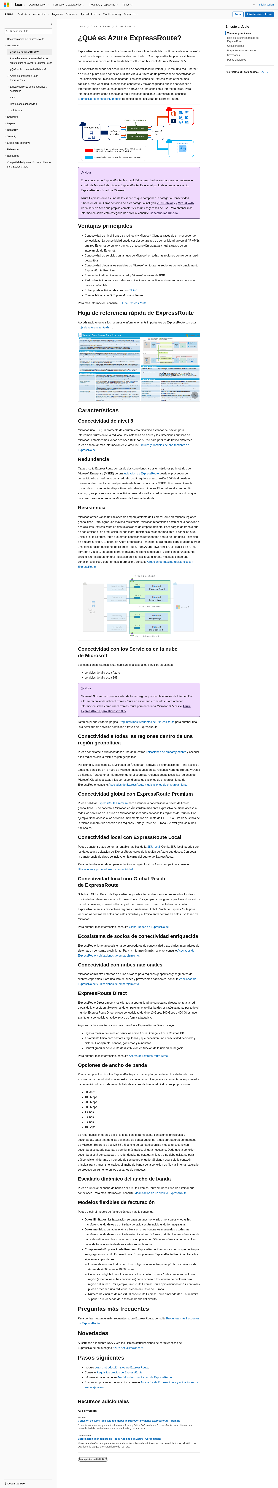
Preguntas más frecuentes (241, 50)
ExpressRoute (123, 26)
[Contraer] (51, 24)
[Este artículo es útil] (263, 72)
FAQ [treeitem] (12, 97)
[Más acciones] (197, 26)
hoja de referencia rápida (93, 327)
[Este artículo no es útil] (267, 72)
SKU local (153, 846)
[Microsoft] (6, 4)
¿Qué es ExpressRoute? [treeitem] (24, 52)
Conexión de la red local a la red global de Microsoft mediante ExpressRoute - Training (129, 1420)
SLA (132, 290)
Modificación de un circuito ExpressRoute (160, 1193)
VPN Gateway (166, 203)
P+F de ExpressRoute (132, 303)
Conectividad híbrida (164, 213)
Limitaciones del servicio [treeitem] (23, 103)
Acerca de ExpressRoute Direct (148, 1055)
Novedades (233, 55)
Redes (106, 26)
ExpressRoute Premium (113, 803)
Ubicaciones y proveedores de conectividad (105, 869)
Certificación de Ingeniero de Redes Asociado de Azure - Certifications (119, 1438)
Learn (82, 26)
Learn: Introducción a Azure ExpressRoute (121, 1367)
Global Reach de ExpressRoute (149, 926)
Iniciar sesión (266, 4)
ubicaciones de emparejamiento (166, 752)
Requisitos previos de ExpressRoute (119, 1372)
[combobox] (28, 31)
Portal (238, 14)
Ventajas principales (239, 33)
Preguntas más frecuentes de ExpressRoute (146, 721)
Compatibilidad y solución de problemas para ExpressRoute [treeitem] (29, 164)
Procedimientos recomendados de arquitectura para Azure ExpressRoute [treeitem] (31, 60)
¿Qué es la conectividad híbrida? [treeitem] (28, 69)
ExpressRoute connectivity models (100, 98)
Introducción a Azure (259, 14)
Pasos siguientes (236, 59)
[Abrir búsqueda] (254, 5)
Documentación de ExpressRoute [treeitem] (25, 39)
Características (235, 45)
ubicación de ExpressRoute (141, 473)
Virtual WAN (186, 203)
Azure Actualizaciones (127, 1347)
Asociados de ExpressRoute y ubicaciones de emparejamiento (148, 784)
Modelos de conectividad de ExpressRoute (145, 1377)
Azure (94, 26)
